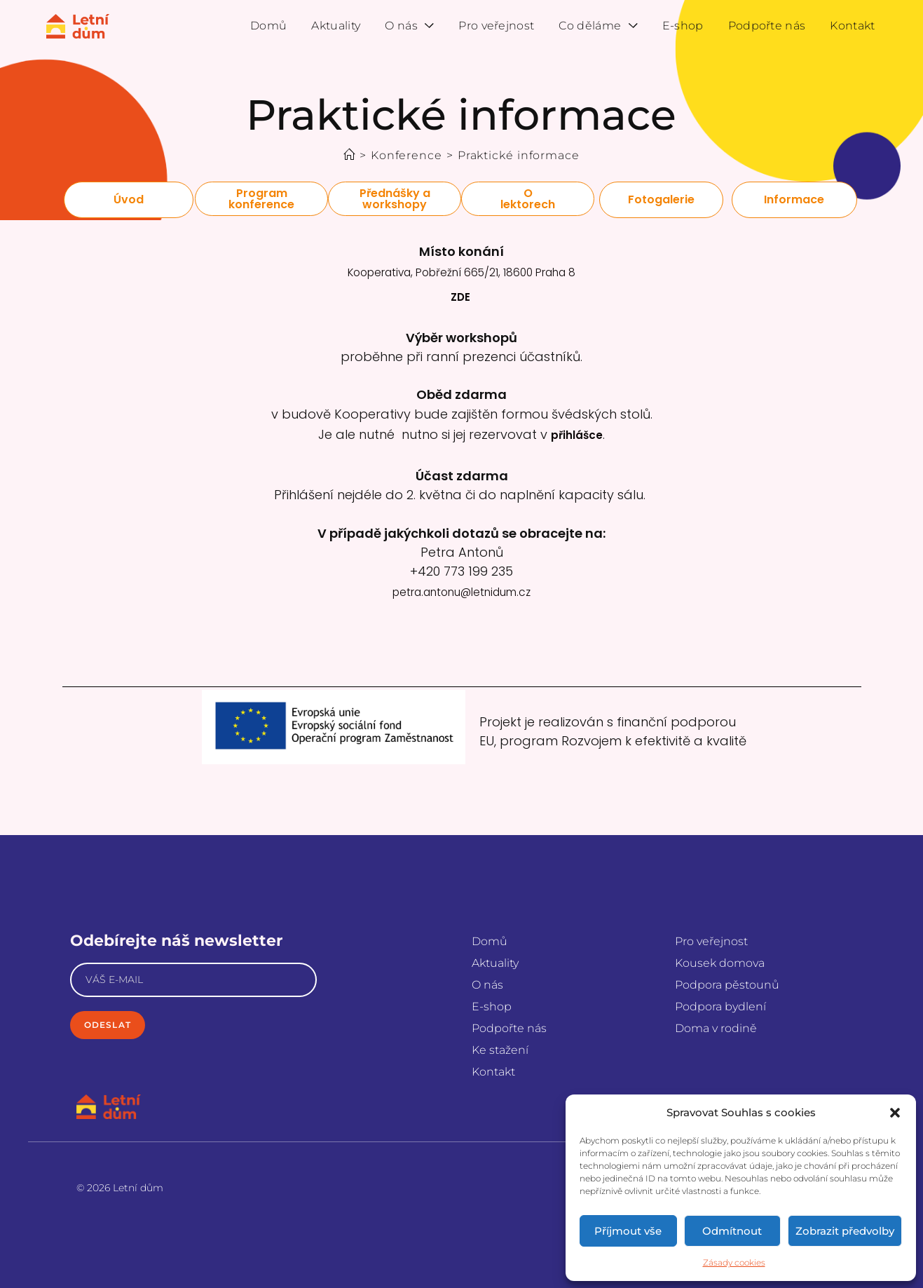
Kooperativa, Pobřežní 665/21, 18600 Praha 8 (461, 270)
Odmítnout (732, 1231)
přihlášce (577, 423)
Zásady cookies (734, 1262)
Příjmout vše (628, 1231)
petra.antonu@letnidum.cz (461, 575)
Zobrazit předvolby (844, 1231)
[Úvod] (349, 155)
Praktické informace (519, 155)
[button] (895, 1113)
